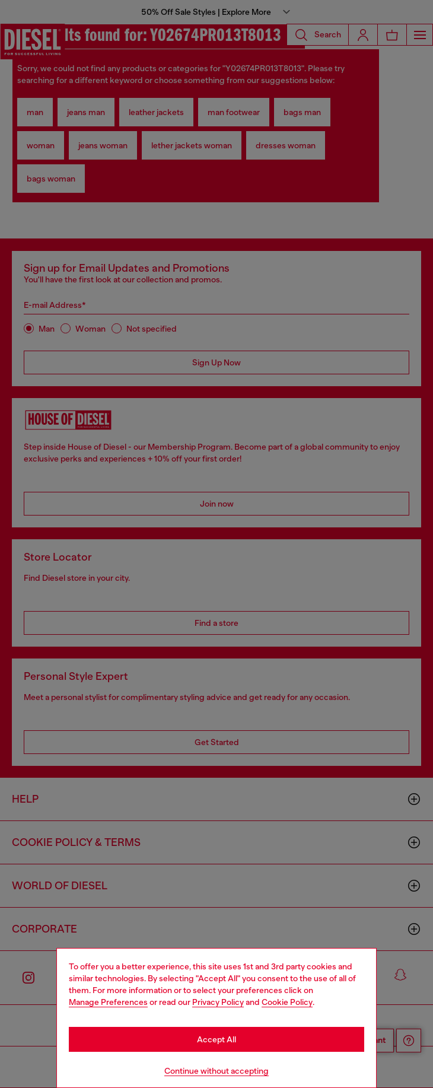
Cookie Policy (287, 1002)
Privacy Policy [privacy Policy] (218, 1002)
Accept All (216, 1039)
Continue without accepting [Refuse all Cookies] (216, 1071)
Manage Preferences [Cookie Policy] (108, 1002)
